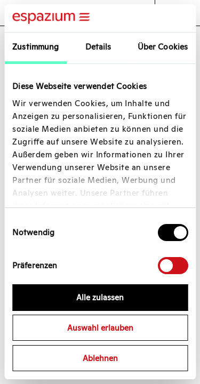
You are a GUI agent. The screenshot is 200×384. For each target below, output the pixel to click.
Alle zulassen (100, 297)
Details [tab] (98, 46)
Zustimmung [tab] (35, 46)
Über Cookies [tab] (163, 46)
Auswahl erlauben (100, 327)
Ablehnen (100, 358)
